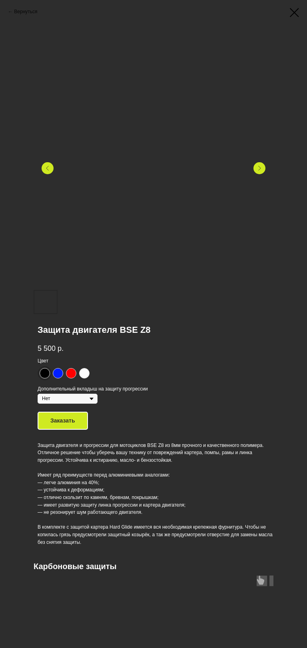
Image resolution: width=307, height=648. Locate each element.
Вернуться (25, 11)
